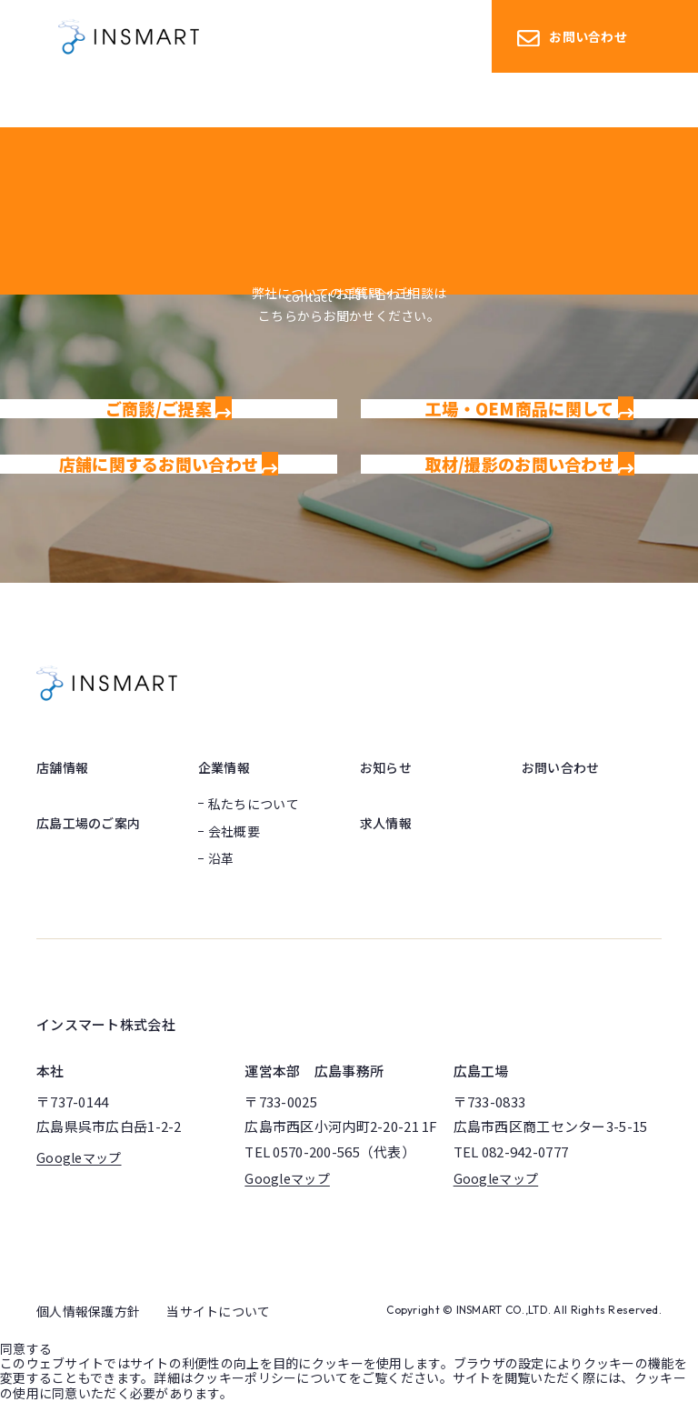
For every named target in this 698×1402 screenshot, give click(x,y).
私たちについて (253, 804)
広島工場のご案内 (88, 823)
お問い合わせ (572, 36)
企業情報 (224, 767)
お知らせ (386, 767)
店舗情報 (62, 767)
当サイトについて (218, 1311)
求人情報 (386, 823)
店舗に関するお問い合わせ (168, 464)
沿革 (221, 858)
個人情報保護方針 (88, 1311)
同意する (26, 1348)
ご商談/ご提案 (168, 408)
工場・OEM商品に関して (529, 408)
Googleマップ (79, 1157)
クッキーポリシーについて (270, 1377)
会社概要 (234, 831)
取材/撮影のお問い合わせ (529, 464)
